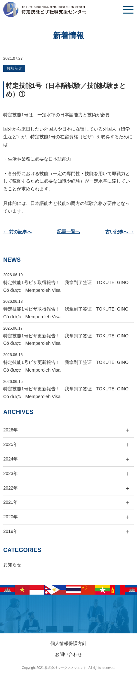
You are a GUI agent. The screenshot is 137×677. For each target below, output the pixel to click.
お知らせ (14, 68)
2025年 (10, 444)
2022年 (10, 488)
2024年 (10, 458)
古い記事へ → (119, 231)
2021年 (10, 502)
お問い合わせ (68, 654)
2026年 (10, 429)
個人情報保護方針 (68, 643)
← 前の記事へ (17, 231)
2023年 (10, 473)
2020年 (10, 516)
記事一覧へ (68, 231)
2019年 (10, 531)
